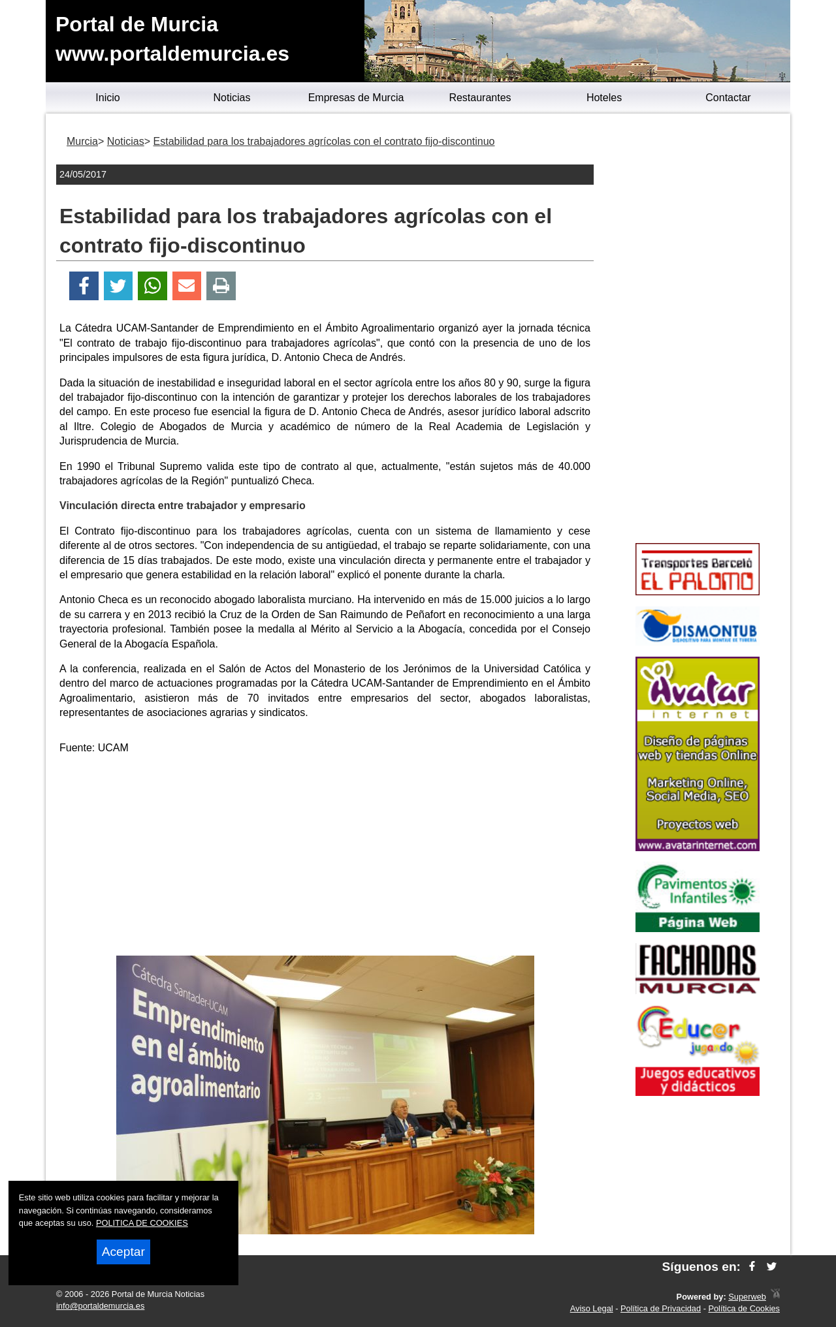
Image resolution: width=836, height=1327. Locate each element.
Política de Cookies (744, 1308)
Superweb (747, 1297)
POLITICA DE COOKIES (142, 1223)
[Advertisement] (325, 857)
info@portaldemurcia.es (100, 1306)
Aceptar (123, 1251)
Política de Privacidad (660, 1308)
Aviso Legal (591, 1308)
